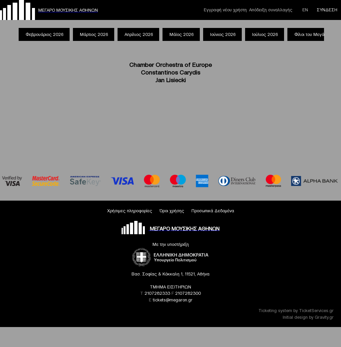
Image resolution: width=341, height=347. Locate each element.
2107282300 (188, 293)
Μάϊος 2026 (181, 34)
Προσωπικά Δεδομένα (212, 211)
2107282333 (157, 293)
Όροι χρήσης (172, 211)
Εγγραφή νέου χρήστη (225, 10)
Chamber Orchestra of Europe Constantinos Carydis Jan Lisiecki (170, 72)
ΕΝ (305, 10)
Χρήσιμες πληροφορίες (129, 211)
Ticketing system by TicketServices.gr (296, 310)
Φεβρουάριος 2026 (44, 34)
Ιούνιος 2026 (222, 34)
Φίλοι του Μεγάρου (312, 34)
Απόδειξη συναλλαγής (270, 10)
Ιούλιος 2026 (265, 34)
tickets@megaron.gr (172, 300)
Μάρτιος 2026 (94, 34)
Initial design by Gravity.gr (308, 317)
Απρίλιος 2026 (139, 34)
